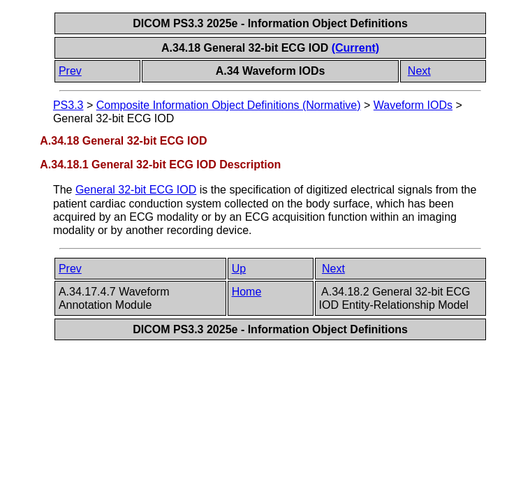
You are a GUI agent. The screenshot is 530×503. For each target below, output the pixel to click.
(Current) (355, 48)
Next (419, 71)
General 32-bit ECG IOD (135, 190)
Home (247, 292)
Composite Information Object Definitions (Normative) (228, 105)
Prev (70, 71)
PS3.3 (68, 105)
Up (239, 269)
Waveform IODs (413, 105)
